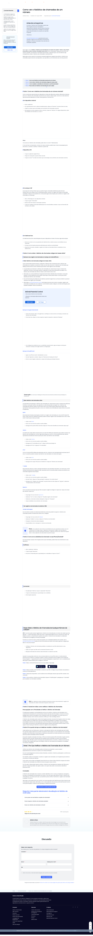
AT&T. (32, 457)
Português (76, 930)
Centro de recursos (35, 910)
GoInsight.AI (49, 913)
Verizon (33, 439)
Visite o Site (10, 50)
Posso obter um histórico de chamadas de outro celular (40, 86)
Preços (36, 3)
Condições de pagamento (16, 919)
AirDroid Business (50, 910)
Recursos (42, 2)
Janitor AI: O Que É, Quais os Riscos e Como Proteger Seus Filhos (10, 30)
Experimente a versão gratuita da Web (46, 787)
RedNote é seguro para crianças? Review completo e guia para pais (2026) (10, 18)
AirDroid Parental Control (33, 38)
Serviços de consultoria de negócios (36, 912)
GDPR (14, 923)
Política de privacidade (18, 916)
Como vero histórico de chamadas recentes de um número (41, 80)
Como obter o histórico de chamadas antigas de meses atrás (42, 82)
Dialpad (41, 517)
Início (14, 891)
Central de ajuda (35, 914)
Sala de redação (16, 924)
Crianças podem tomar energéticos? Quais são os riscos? (9, 22)
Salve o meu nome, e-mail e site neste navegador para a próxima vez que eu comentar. (40, 873)
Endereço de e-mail (51, 862)
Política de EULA (16, 915)
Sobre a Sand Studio (17, 910)
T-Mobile (33, 475)
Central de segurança (17, 921)
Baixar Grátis (56, 3)
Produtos (24, 2)
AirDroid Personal (50, 915)
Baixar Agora (30, 302)
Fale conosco (76, 1)
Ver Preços (41, 302)
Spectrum (41, 495)
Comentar (23, 852)
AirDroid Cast (49, 916)
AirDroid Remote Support (51, 911)
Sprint (32, 421)
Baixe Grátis (10, 47)
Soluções (30, 2)
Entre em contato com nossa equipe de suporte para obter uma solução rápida (57, 882)
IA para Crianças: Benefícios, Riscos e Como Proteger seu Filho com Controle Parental (9, 26)
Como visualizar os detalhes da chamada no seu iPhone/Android (42, 84)
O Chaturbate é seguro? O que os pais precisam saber (9, 14)
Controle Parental (56, 15)
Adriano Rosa (34, 820)
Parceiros (49, 2)
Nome (22, 862)
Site (22, 867)
